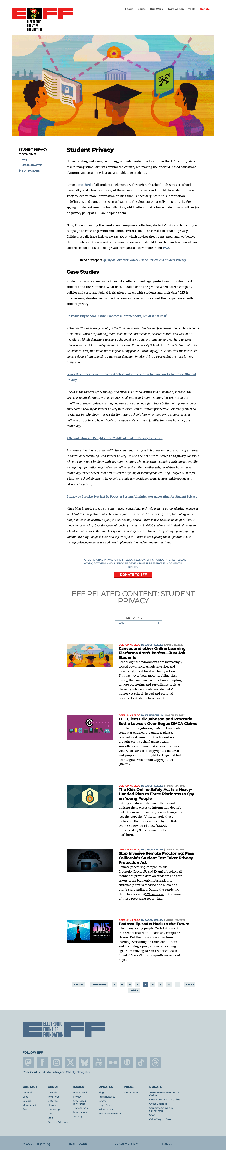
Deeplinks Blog (129, 644)
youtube (99, 1062)
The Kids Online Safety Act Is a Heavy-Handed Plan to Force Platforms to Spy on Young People (156, 794)
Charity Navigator (78, 1072)
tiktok (141, 1062)
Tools (191, 9)
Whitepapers (106, 1109)
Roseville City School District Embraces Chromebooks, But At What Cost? (117, 316)
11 (177, 984)
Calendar (53, 1092)
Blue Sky (84, 1062)
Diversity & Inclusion (59, 1122)
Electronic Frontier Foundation (42, 20)
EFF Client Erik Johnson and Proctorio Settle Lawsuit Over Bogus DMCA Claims (158, 721)
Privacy (77, 1096)
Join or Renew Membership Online (164, 1094)
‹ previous (98, 984)
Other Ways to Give (160, 1119)
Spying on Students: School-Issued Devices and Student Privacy (144, 260)
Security (27, 1101)
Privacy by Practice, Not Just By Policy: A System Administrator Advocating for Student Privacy (132, 496)
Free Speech (80, 1092)
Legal (26, 1096)
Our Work (156, 9)
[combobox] (138, 623)
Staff (50, 1118)
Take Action (176, 9)
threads (155, 1062)
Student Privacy (33, 149)
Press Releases (107, 1096)
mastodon (28, 1062)
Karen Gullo (154, 715)
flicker (113, 1062)
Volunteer (53, 1096)
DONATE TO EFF (133, 575)
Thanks (166, 1144)
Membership (30, 1105)
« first (79, 984)
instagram (56, 1062)
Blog (101, 1092)
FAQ (24, 159)
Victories (52, 1101)
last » (134, 990)
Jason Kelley (154, 644)
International (80, 1112)
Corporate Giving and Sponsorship (161, 1109)
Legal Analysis (32, 165)
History (52, 1105)
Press (26, 1109)
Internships (54, 1109)
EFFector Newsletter (110, 1113)
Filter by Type (133, 618)
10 (169, 984)
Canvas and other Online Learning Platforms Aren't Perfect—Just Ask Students (152, 653)
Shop (152, 1115)
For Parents (31, 170)
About (129, 9)
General (27, 1092)
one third (84, 184)
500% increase (153, 894)
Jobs (50, 1113)
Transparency (81, 1108)
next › (189, 984)
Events (102, 1101)
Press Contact (131, 1092)
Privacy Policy (126, 1144)
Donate (205, 9)
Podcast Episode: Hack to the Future (154, 924)
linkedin (127, 1062)
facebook (42, 1062)
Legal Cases (105, 1105)
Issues (141, 9)
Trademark (78, 1144)
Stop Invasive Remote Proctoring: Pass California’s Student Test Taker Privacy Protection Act (156, 858)
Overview (29, 154)
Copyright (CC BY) (36, 1144)
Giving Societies (158, 1103)
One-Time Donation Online (164, 1099)
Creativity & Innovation (79, 1102)
